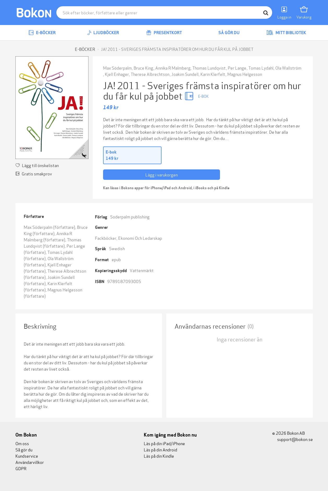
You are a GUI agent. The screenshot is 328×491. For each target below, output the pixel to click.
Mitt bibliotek (286, 32)
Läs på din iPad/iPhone (164, 443)
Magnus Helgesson (244, 74)
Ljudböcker (103, 32)
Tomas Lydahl (260, 68)
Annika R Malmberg (172, 68)
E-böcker (42, 32)
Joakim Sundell (185, 74)
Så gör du (225, 32)
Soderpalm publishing (130, 216)
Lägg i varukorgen (161, 174)
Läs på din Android (160, 449)
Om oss (22, 443)
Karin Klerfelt (212, 74)
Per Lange (237, 68)
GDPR (20, 468)
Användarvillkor (29, 462)
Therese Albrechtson (150, 74)
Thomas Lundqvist (209, 68)
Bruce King (143, 68)
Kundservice (26, 456)
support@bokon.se (292, 439)
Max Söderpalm (117, 68)
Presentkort (164, 32)
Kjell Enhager (117, 74)
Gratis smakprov (33, 173)
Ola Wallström (288, 68)
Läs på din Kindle (159, 456)
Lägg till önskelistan (37, 165)
